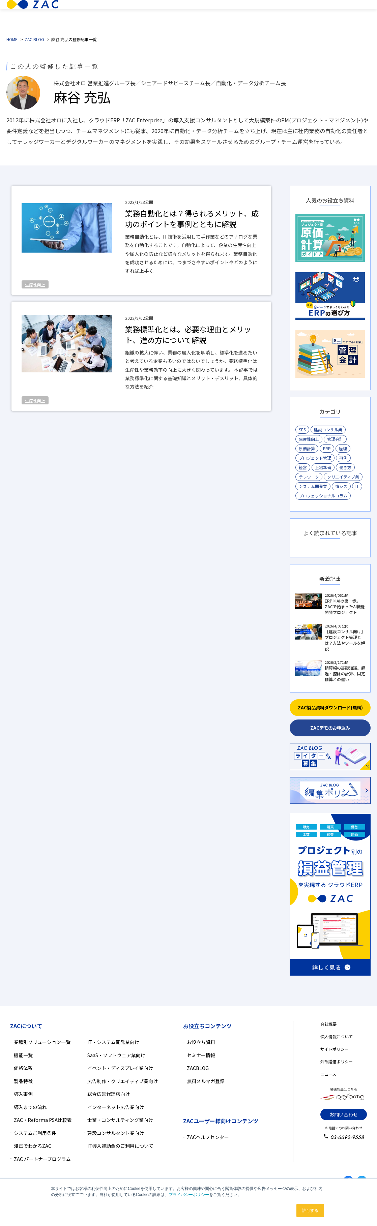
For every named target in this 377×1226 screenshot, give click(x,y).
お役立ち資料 (201, 1042)
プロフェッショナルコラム (323, 495)
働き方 (345, 467)
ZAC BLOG (34, 39)
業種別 (137, 14)
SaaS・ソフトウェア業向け (116, 1055)
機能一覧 (23, 1055)
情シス (341, 486)
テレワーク (309, 477)
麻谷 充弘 (82, 96)
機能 (185, 14)
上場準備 (323, 467)
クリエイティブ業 (343, 477)
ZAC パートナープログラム (42, 1159)
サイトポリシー (334, 1049)
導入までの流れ (30, 1107)
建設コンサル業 (328, 429)
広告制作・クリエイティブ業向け (122, 1081)
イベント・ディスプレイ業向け (120, 1068)
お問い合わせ (343, 1114)
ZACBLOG (198, 1068)
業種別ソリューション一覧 (42, 1042)
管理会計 (335, 439)
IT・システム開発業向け (113, 1042)
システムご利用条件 (35, 1133)
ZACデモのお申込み (330, 728)
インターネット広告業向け (115, 1107)
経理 (343, 448)
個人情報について (336, 1036)
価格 (204, 14)
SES (302, 429)
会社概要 (328, 1024)
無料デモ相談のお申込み (342, 7)
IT (357, 486)
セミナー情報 (201, 1055)
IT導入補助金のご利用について (120, 1145)
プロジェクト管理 (315, 458)
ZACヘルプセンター (208, 1137)
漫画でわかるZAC (32, 1145)
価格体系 (23, 1068)
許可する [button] (310, 1210)
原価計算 (307, 448)
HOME (12, 39)
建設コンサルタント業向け (115, 1133)
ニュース (328, 1074)
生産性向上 (309, 439)
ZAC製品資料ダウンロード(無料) (330, 707)
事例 (343, 458)
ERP (327, 448)
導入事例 (221, 14)
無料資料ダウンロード (342, 21)
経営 (303, 467)
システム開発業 (313, 486)
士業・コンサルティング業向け (120, 1119)
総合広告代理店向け (108, 1094)
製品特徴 (162, 14)
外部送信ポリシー (336, 1061)
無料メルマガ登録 (206, 1081)
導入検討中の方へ (284, 14)
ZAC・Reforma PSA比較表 (43, 1119)
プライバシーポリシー (189, 1194)
